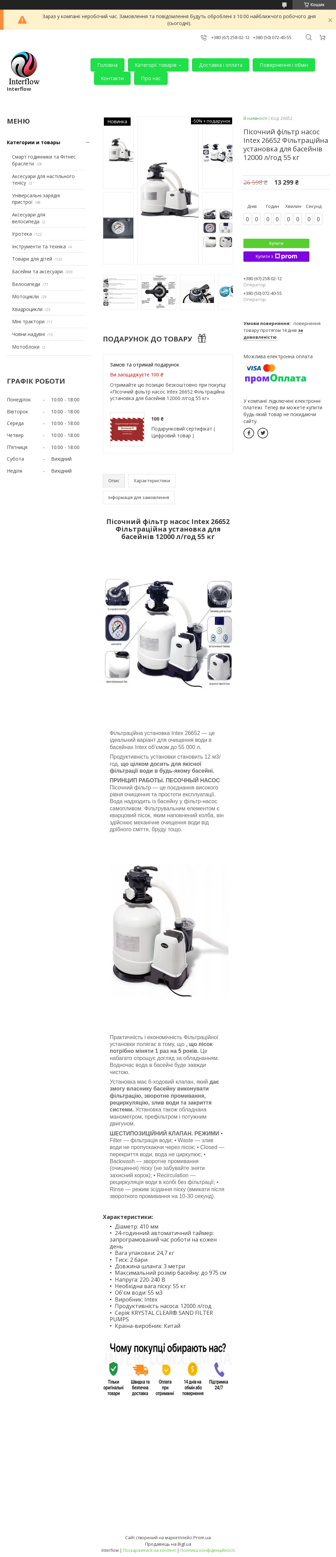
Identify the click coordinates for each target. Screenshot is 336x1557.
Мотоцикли (25, 296)
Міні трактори (28, 321)
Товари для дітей (32, 259)
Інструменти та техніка (39, 246)
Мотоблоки (25, 347)
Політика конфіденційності (207, 1550)
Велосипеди (26, 284)
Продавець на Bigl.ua (168, 1544)
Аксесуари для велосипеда (28, 218)
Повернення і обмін (284, 64)
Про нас (151, 78)
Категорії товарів (156, 64)
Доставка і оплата (220, 64)
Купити (276, 243)
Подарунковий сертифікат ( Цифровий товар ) (183, 432)
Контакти (112, 78)
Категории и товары (33, 142)
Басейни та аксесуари (37, 271)
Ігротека (22, 234)
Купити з (276, 256)
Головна (107, 64)
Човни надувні (28, 334)
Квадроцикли (27, 309)
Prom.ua (202, 1537)
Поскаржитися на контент (149, 1550)
